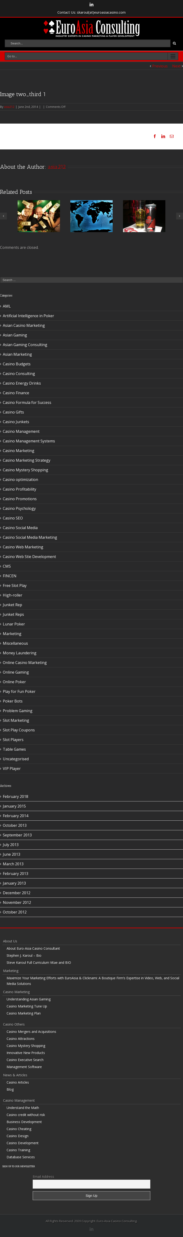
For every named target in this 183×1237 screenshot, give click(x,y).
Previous (160, 66)
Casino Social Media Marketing (30, 537)
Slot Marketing (16, 720)
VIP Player (12, 768)
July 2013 (11, 844)
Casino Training (18, 1150)
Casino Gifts (13, 412)
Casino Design (17, 1136)
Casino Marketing (18, 450)
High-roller (12, 595)
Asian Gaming (15, 335)
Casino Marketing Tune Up (27, 1006)
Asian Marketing (17, 354)
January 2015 (14, 806)
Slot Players (13, 739)
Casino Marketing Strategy (26, 460)
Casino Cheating (19, 1129)
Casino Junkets (16, 421)
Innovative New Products (26, 1052)
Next (176, 66)
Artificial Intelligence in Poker (28, 315)
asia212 (9, 107)
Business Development (24, 1122)
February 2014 (15, 815)
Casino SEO (13, 518)
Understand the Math (23, 1107)
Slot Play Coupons (19, 730)
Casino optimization (20, 479)
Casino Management (21, 431)
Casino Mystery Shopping (25, 470)
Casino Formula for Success (27, 402)
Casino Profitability (19, 489)
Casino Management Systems (29, 441)
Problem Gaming (17, 710)
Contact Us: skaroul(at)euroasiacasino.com (91, 12)
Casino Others (14, 1024)
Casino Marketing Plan (24, 1013)
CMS (7, 566)
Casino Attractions (21, 1038)
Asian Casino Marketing (24, 325)
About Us (10, 941)
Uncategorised (16, 759)
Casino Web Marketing (23, 547)
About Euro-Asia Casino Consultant (33, 948)
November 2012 (17, 902)
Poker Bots (13, 701)
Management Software (24, 1067)
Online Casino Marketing (25, 662)
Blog (10, 1089)
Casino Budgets (17, 364)
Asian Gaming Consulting (25, 344)
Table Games (14, 749)
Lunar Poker (14, 624)
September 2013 (17, 835)
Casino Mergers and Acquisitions (31, 1031)
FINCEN (9, 576)
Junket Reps (13, 614)
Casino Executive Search (25, 1059)
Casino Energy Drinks (22, 383)
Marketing (12, 633)
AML (7, 306)
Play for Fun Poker (19, 691)
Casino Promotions (20, 498)
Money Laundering (19, 653)
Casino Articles (18, 1082)
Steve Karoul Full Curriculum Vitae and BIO (39, 962)
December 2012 (16, 892)
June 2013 (11, 854)
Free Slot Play (15, 585)
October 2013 (15, 825)
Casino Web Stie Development (29, 556)
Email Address (43, 1176)
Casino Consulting (19, 373)
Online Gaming (16, 672)
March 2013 (13, 863)
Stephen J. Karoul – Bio (24, 955)
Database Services (21, 1157)
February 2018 (15, 796)
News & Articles (15, 1075)
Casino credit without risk (26, 1114)
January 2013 (14, 883)
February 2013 (15, 873)
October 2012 (15, 912)
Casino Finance (16, 392)
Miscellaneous (15, 643)
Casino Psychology (19, 508)
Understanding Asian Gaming (29, 999)
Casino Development (23, 1143)
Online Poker (14, 681)
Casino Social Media (20, 527)
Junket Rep (12, 604)
